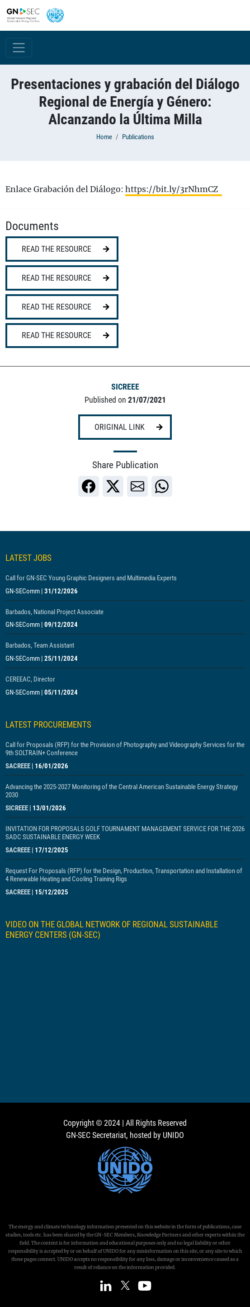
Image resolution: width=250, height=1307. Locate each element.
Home (104, 137)
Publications (138, 137)
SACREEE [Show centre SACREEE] (17, 766)
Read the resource (56, 249)
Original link (119, 427)
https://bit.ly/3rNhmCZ (173, 189)
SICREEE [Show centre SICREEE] (125, 386)
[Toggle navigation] (18, 47)
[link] (88, 486)
